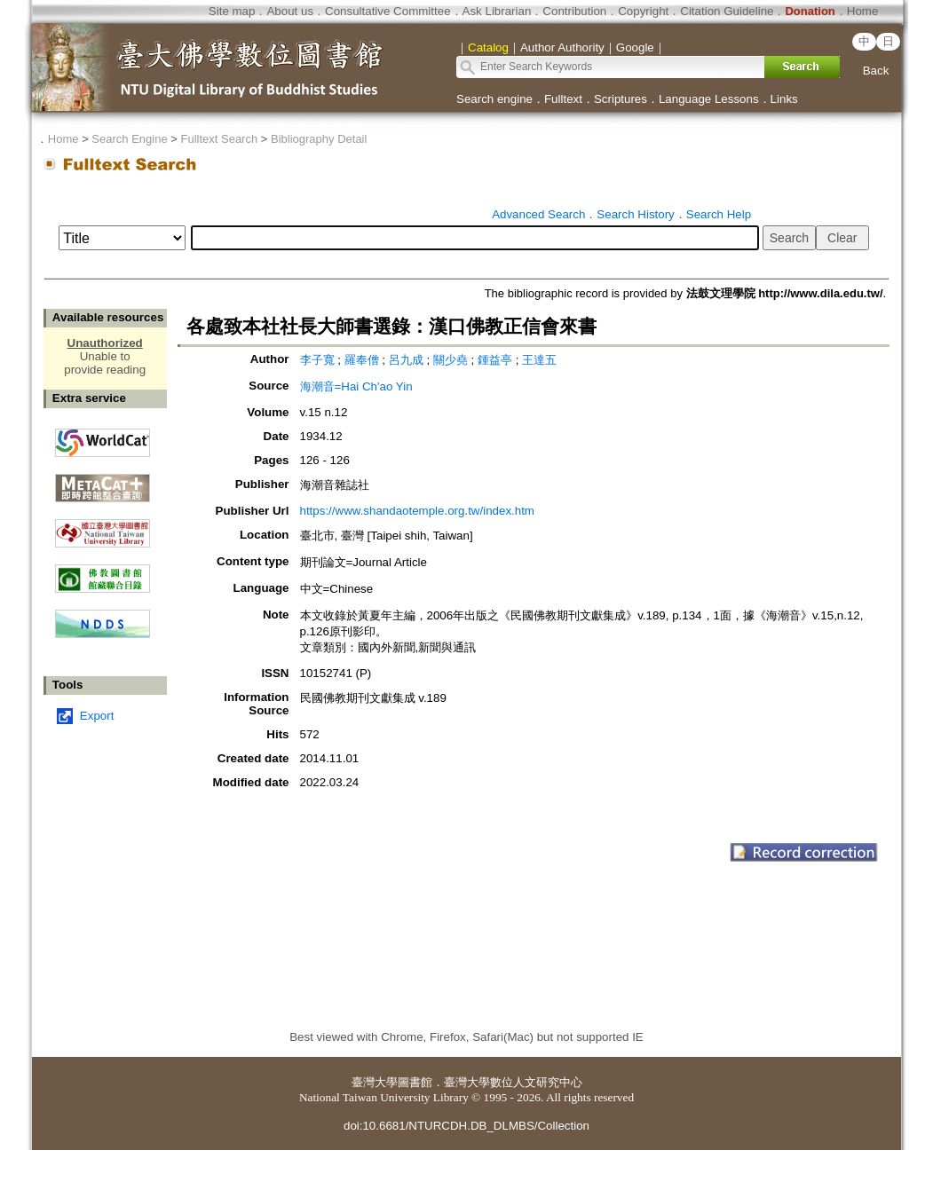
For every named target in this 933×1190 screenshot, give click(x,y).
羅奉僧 (363, 359)
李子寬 (319, 359)
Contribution (574, 11)
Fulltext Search (218, 139)
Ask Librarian (497, 11)
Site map (232, 11)
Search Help (718, 214)
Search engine (494, 99)
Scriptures (620, 99)
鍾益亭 (497, 359)
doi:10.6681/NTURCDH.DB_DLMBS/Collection (466, 1125)
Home (863, 11)
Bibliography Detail (319, 139)
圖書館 (415, 1082)
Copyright (643, 11)
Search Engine (129, 139)
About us (289, 11)
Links (784, 99)
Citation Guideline (726, 11)
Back (876, 70)
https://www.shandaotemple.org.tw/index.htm (417, 510)
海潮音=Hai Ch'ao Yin (356, 386)
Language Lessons (709, 99)
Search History (635, 214)
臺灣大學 (375, 1082)
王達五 (539, 359)
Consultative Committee (387, 11)
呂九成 (408, 359)
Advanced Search (538, 214)
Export (97, 715)
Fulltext (563, 99)
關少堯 (452, 359)
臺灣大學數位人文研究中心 (513, 1082)
